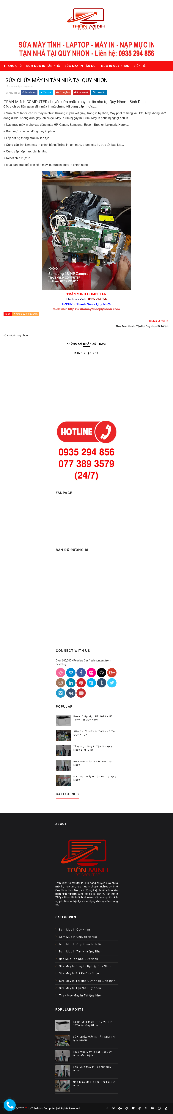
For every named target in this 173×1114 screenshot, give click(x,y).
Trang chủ (13, 66)
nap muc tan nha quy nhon (78, 958)
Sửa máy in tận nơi (81, 66)
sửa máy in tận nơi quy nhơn (80, 988)
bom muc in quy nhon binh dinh (82, 944)
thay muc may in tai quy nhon (81, 995)
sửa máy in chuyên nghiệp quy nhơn (85, 966)
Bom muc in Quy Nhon (74, 929)
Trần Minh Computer (43, 1108)
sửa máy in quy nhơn (22, 86)
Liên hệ (140, 66)
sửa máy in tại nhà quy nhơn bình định (87, 980)
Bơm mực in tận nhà (43, 66)
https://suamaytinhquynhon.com (94, 309)
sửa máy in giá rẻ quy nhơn (79, 973)
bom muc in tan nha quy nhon (81, 951)
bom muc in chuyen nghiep (78, 936)
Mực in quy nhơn (115, 66)
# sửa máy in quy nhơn (26, 314)
